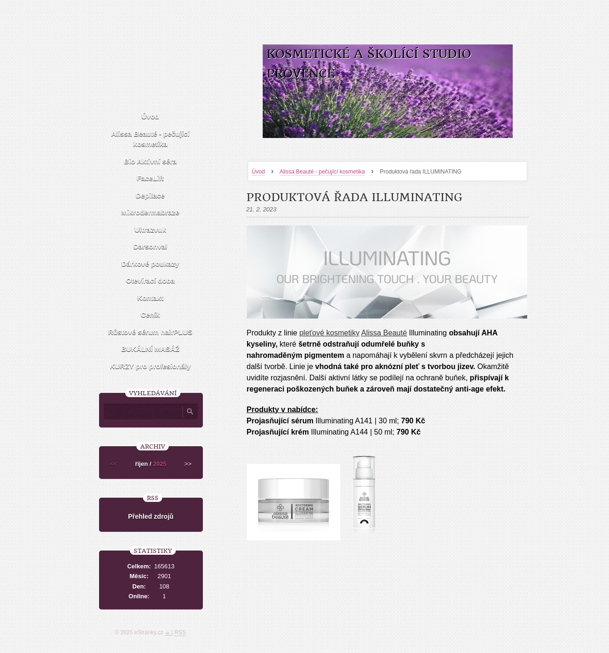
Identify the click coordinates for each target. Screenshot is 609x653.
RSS (180, 632)
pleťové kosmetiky (329, 333)
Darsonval (150, 246)
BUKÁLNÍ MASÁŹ (150, 349)
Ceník (150, 315)
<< (113, 463)
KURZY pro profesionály (150, 366)
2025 (159, 463)
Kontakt (150, 298)
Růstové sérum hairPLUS (150, 332)
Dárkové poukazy (150, 264)
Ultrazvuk (150, 229)
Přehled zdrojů (150, 516)
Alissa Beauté (384, 333)
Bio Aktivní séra (150, 161)
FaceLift (150, 178)
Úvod (258, 171)
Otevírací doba (150, 280)
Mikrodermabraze (150, 212)
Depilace (150, 195)
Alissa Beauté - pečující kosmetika (322, 171)
